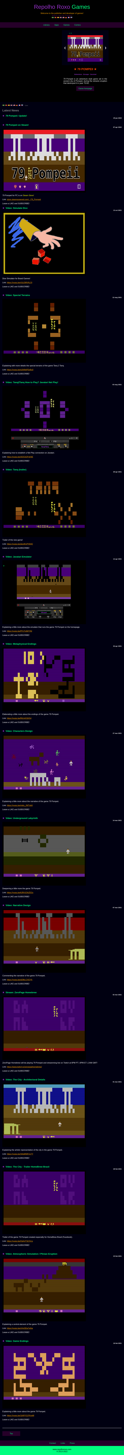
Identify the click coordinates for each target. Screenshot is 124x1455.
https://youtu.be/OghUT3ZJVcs (20, 1241)
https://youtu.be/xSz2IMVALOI (19, 283)
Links (63, 1443)
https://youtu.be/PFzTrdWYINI (19, 631)
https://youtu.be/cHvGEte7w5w (20, 1328)
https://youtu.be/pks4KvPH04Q (20, 544)
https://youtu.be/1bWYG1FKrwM (20, 1416)
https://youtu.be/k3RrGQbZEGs (20, 893)
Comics (77, 25)
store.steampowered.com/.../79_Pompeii (24, 199)
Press (72, 1443)
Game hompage (85, 89)
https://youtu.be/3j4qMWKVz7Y (20, 1154)
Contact (52, 1443)
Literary (46, 25)
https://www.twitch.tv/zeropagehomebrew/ (24, 1067)
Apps (56, 25)
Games (66, 25)
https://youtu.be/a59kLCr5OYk (19, 980)
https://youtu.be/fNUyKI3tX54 (19, 718)
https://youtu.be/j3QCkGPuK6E (20, 457)
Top (11, 1433)
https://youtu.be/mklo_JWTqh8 (20, 805)
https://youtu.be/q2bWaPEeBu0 (20, 370)
